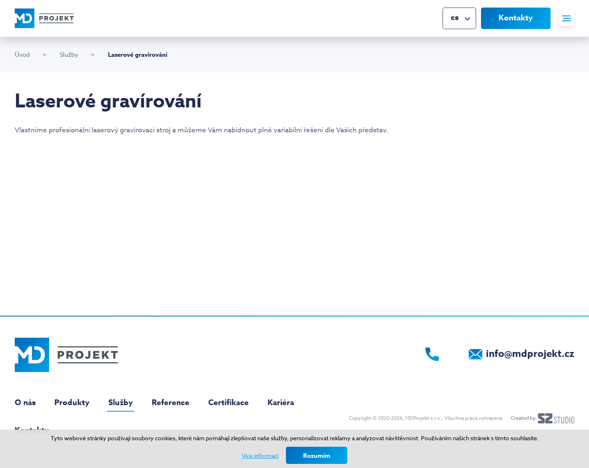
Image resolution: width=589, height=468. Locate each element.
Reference (170, 402)
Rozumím (316, 455)
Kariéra (281, 402)
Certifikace (228, 402)
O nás (25, 402)
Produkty (72, 402)
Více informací (260, 455)
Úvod (22, 54)
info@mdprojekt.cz (530, 354)
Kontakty (516, 18)
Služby (69, 54)
